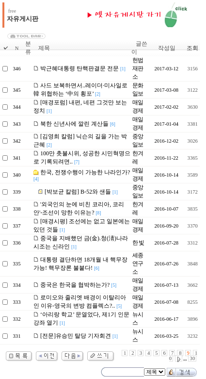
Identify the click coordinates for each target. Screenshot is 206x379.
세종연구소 (137, 263)
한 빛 (138, 242)
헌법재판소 (137, 68)
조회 (192, 48)
